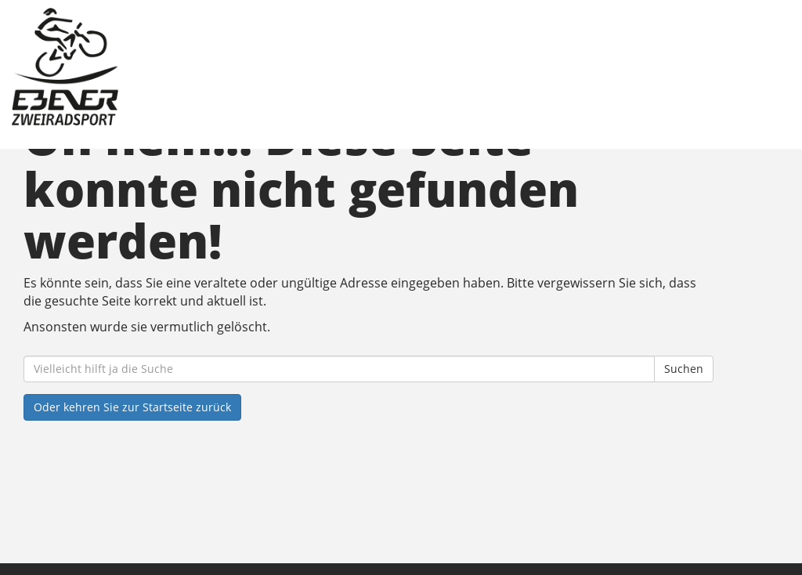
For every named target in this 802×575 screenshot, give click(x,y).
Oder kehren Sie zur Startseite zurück (132, 407)
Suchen (683, 368)
